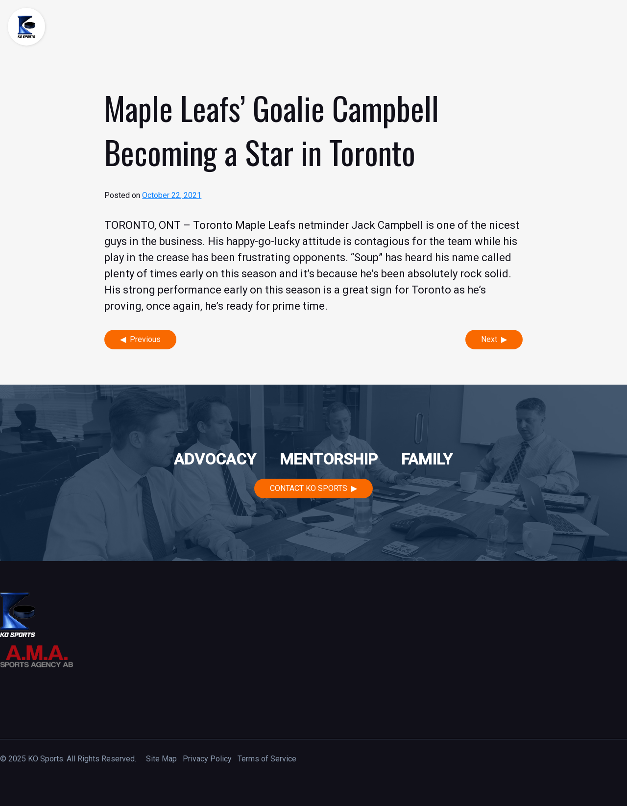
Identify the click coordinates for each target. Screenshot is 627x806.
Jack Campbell (387, 225)
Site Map (161, 758)
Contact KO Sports (308, 488)
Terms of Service (267, 758)
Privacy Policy (207, 758)
